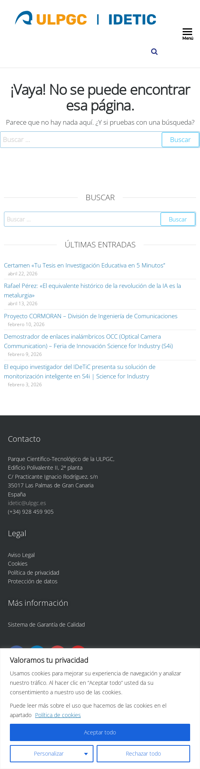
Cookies (18, 563)
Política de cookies (58, 715)
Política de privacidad (33, 572)
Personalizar (49, 753)
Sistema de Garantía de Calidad (46, 624)
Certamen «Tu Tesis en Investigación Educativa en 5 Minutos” (84, 265)
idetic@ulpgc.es (27, 503)
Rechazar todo (143, 753)
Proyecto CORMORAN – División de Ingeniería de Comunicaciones (91, 316)
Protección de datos (33, 581)
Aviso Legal (21, 555)
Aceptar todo (100, 732)
